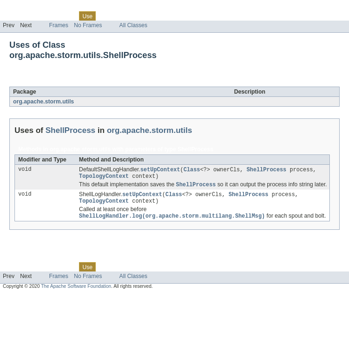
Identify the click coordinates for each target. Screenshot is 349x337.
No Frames (88, 25)
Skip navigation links (25, 8)
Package (43, 16)
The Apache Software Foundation (76, 290)
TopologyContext (104, 177)
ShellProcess (82, 81)
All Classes (133, 25)
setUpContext (160, 170)
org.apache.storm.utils (43, 101)
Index (160, 16)
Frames (58, 25)
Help (178, 16)
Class (67, 16)
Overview (15, 16)
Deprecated (133, 16)
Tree (107, 16)
